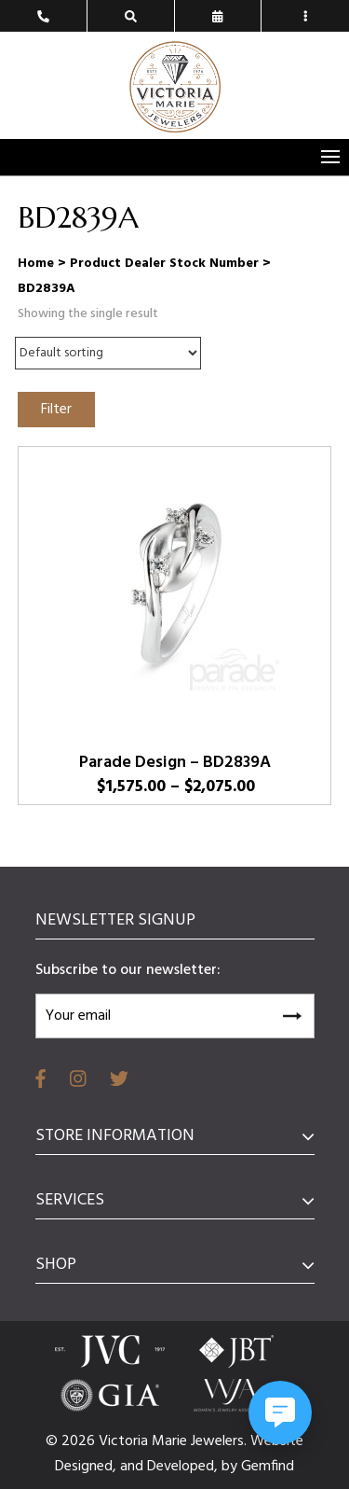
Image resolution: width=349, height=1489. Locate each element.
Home (36, 263)
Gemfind (267, 1466)
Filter (56, 409)
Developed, (184, 1466)
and (133, 1466)
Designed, (87, 1466)
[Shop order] (108, 353)
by (231, 1466)
